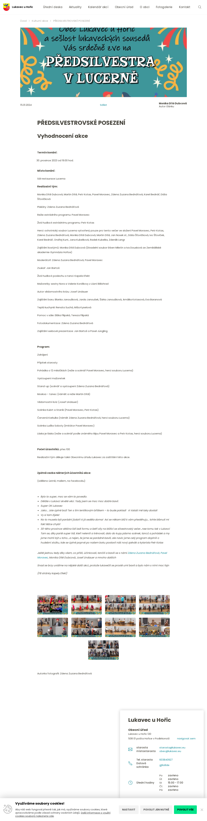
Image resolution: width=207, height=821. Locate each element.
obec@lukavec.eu (170, 751)
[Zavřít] (202, 810)
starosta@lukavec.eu (172, 747)
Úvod (23, 20)
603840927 (166, 759)
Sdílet (103, 105)
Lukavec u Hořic (18, 7)
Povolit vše (185, 809)
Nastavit (128, 809)
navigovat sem (186, 738)
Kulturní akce (40, 20)
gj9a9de (164, 765)
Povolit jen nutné (156, 809)
